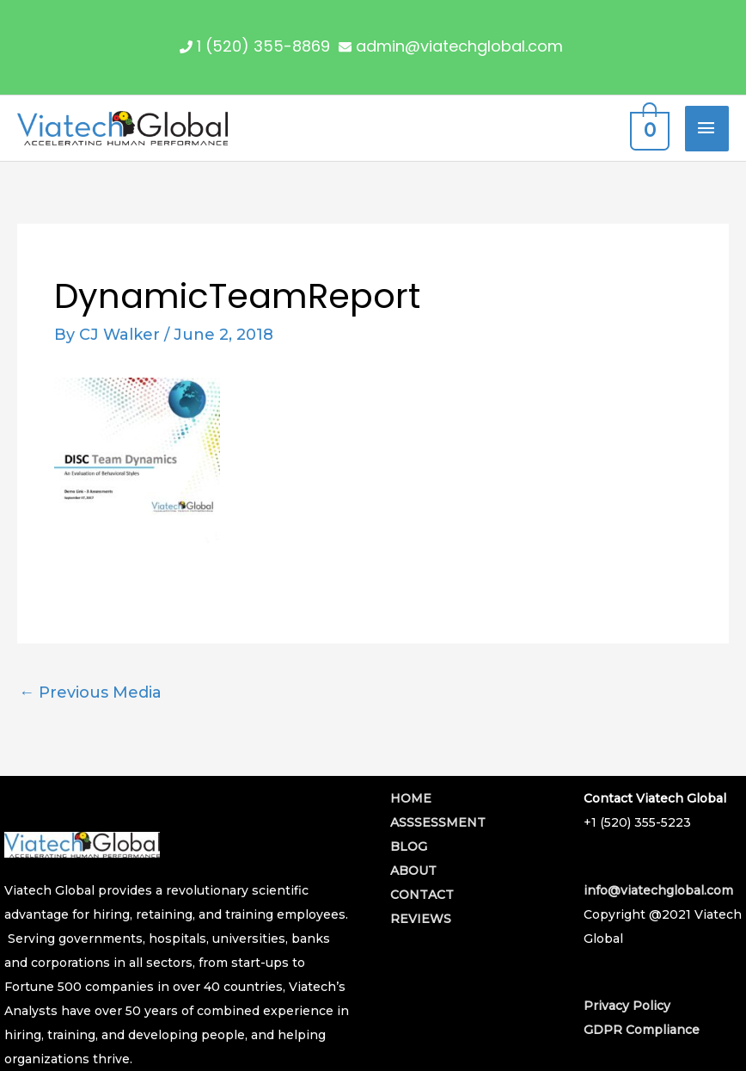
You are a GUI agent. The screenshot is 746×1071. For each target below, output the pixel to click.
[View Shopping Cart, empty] (647, 128)
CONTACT (422, 894)
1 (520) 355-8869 (263, 46)
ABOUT (413, 870)
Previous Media (90, 692)
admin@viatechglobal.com (459, 46)
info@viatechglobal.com (658, 890)
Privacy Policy (627, 1005)
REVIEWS (420, 918)
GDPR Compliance (642, 1029)
